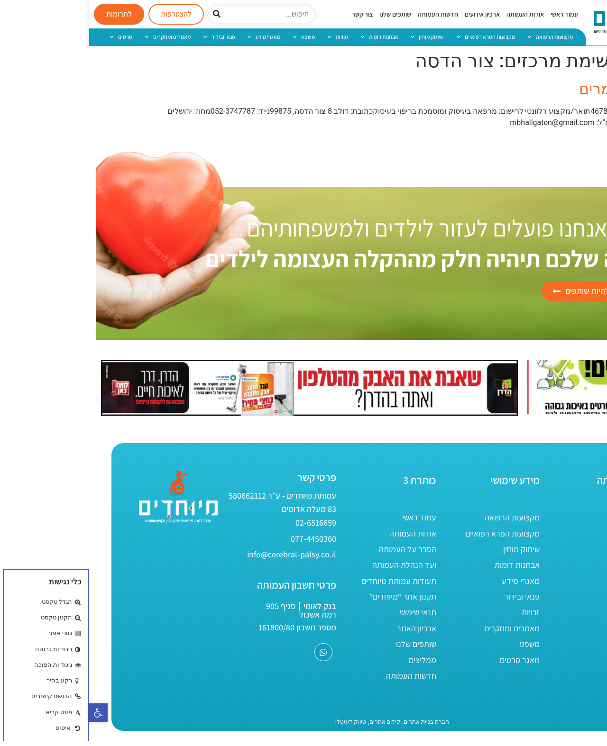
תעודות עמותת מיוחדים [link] (310, 580)
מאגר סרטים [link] (431, 660)
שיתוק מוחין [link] (338, 37)
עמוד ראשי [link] (475, 14)
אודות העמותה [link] (436, 14)
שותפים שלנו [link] (306, 14)
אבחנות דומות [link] (291, 37)
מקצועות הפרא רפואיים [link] (397, 37)
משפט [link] (215, 37)
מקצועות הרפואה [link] (461, 37)
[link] (9, 712)
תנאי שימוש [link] (329, 612)
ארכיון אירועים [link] (393, 14)
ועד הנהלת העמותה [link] (316, 564)
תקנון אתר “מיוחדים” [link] (314, 596)
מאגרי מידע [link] (175, 37)
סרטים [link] (32, 37)
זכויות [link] (249, 37)
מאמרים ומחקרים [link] (79, 37)
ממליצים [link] (334, 660)
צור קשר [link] (273, 14)
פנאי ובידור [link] (131, 37)
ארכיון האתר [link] (328, 628)
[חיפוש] (128, 14)
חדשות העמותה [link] (349, 14)
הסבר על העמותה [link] (319, 549)
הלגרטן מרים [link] (532, 89)
